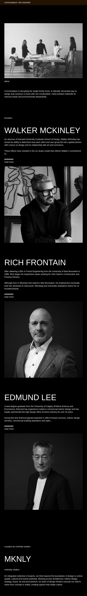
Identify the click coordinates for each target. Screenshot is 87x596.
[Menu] (81, 2)
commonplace (10, 2)
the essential (24, 2)
